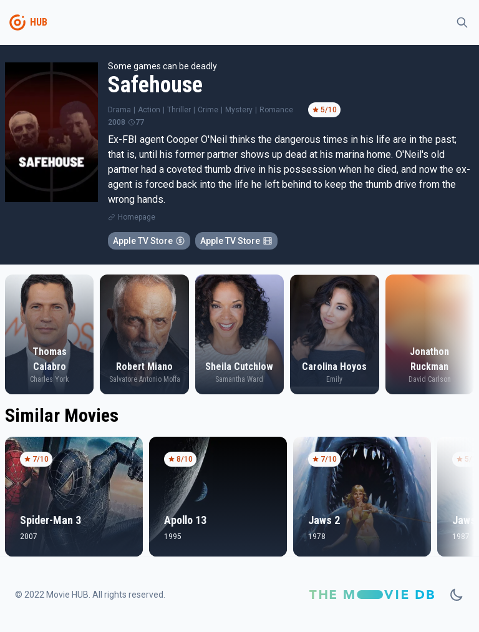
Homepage (136, 217)
